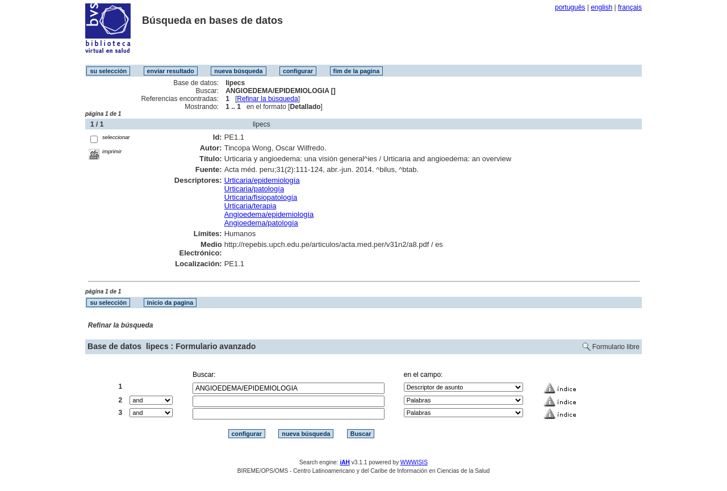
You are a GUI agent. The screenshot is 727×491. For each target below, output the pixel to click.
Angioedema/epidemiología (269, 214)
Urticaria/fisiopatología (261, 197)
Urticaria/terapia (250, 206)
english (601, 7)
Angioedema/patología (261, 223)
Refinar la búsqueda (267, 99)
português (570, 7)
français (630, 7)
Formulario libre (616, 347)
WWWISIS (414, 462)
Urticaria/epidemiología (262, 180)
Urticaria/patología (254, 188)
